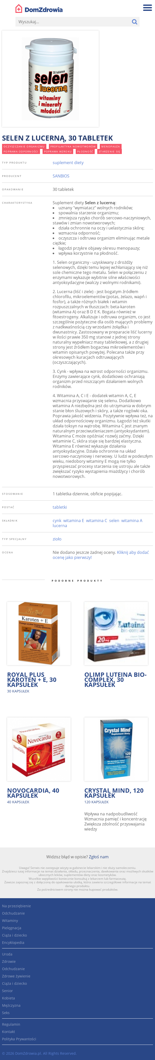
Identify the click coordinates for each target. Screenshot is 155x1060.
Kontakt (8, 1031)
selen (114, 520)
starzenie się (109, 151)
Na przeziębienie (16, 905)
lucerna (60, 525)
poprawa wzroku (58, 151)
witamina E (73, 520)
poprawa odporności (21, 151)
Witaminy (10, 920)
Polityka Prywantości (19, 1039)
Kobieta (8, 998)
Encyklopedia (13, 942)
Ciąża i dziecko (14, 935)
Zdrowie (9, 961)
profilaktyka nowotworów (73, 146)
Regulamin (11, 1024)
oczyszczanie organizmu (24, 146)
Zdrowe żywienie (16, 976)
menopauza (110, 146)
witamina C (96, 520)
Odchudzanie (13, 913)
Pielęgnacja (11, 927)
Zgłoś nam (99, 857)
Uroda (7, 954)
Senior (7, 990)
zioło (57, 539)
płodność (85, 151)
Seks (6, 1012)
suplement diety (68, 162)
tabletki (60, 507)
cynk (57, 520)
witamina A (131, 520)
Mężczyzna (11, 1005)
